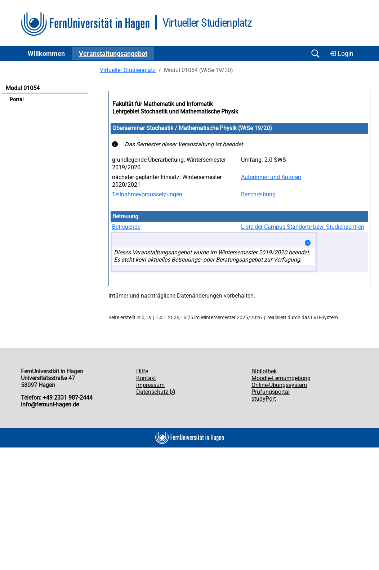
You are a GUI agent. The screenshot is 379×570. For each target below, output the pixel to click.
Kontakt (146, 378)
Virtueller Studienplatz (128, 70)
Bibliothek (264, 371)
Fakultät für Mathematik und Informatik (162, 104)
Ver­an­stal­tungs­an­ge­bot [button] (113, 53)
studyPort (263, 398)
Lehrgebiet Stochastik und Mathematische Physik (175, 111)
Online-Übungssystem (279, 385)
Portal (16, 100)
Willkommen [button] (46, 53)
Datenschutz (155, 391)
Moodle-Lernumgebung (281, 378)
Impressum (150, 385)
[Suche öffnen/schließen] (315, 53)
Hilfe (142, 371)
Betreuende (126, 226)
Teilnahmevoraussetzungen (147, 194)
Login (341, 53)
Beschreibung (258, 194)
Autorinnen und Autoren (271, 177)
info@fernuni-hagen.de (50, 404)
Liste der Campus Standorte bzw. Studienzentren (302, 226)
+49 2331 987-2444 (68, 397)
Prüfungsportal (270, 391)
